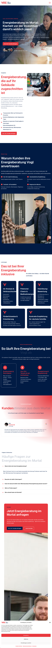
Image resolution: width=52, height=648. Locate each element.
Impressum (34, 646)
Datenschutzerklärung (27, 646)
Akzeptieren (26, 635)
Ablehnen (26, 639)
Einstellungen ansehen (26, 642)
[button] (50, 622)
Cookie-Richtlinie (19, 646)
